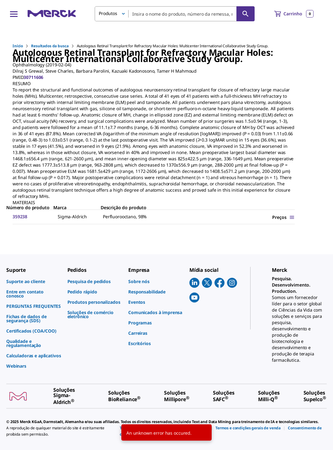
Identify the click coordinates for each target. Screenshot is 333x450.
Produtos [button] (108, 13)
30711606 (33, 77)
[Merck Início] (52, 13)
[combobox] (175, 13)
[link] (33, 281)
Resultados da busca (49, 46)
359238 (20, 217)
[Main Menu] (14, 13)
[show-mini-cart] (293, 13)
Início (18, 46)
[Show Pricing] (283, 217)
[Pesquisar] (245, 13)
